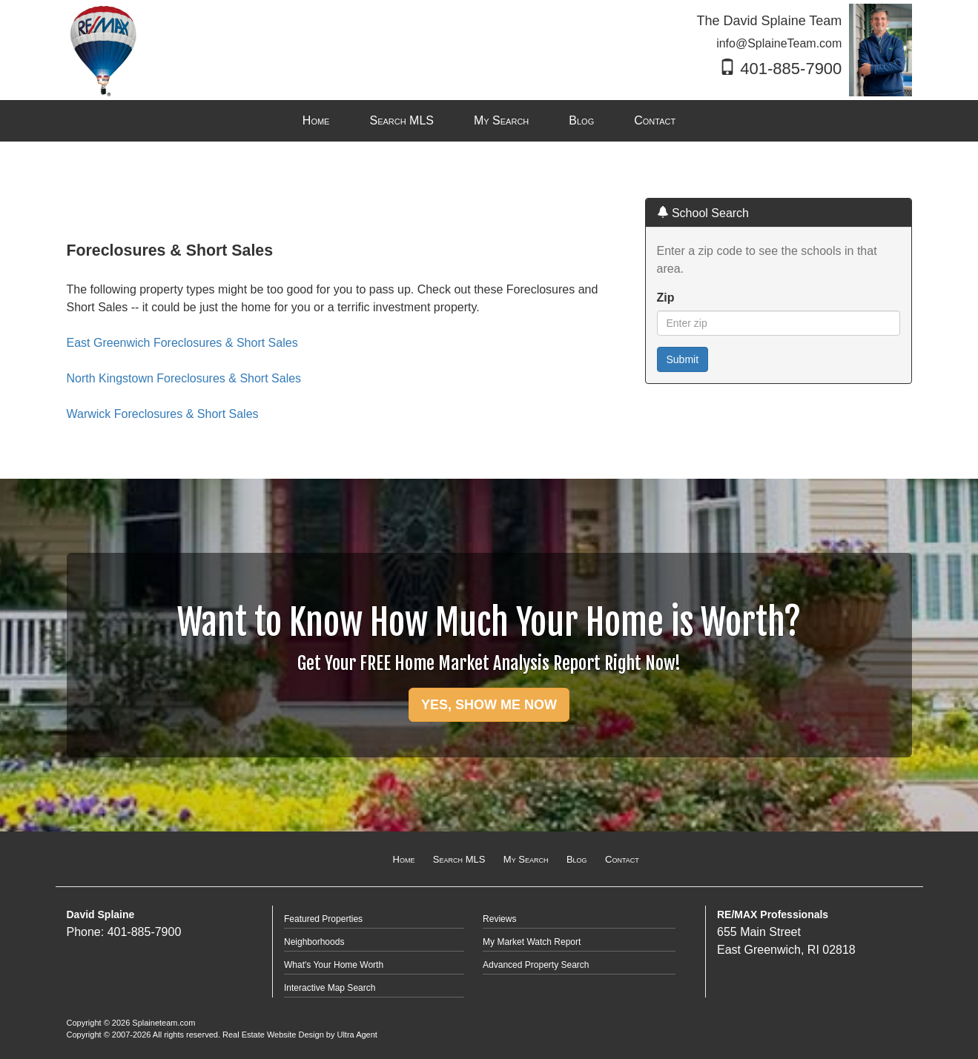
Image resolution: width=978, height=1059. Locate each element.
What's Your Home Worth (333, 965)
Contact (622, 859)
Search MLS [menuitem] (401, 120)
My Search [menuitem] (501, 120)
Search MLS (459, 859)
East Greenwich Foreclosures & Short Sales (182, 342)
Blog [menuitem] (581, 120)
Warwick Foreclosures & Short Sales (163, 414)
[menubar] (489, 121)
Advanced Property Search (536, 965)
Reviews (499, 919)
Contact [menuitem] (654, 120)
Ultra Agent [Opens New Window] (357, 1034)
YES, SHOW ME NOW (489, 704)
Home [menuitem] (316, 120)
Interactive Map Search (329, 988)
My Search (526, 859)
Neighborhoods (314, 942)
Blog (576, 859)
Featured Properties (323, 919)
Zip (666, 297)
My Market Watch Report (532, 942)
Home (404, 859)
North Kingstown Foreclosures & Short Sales (184, 378)
